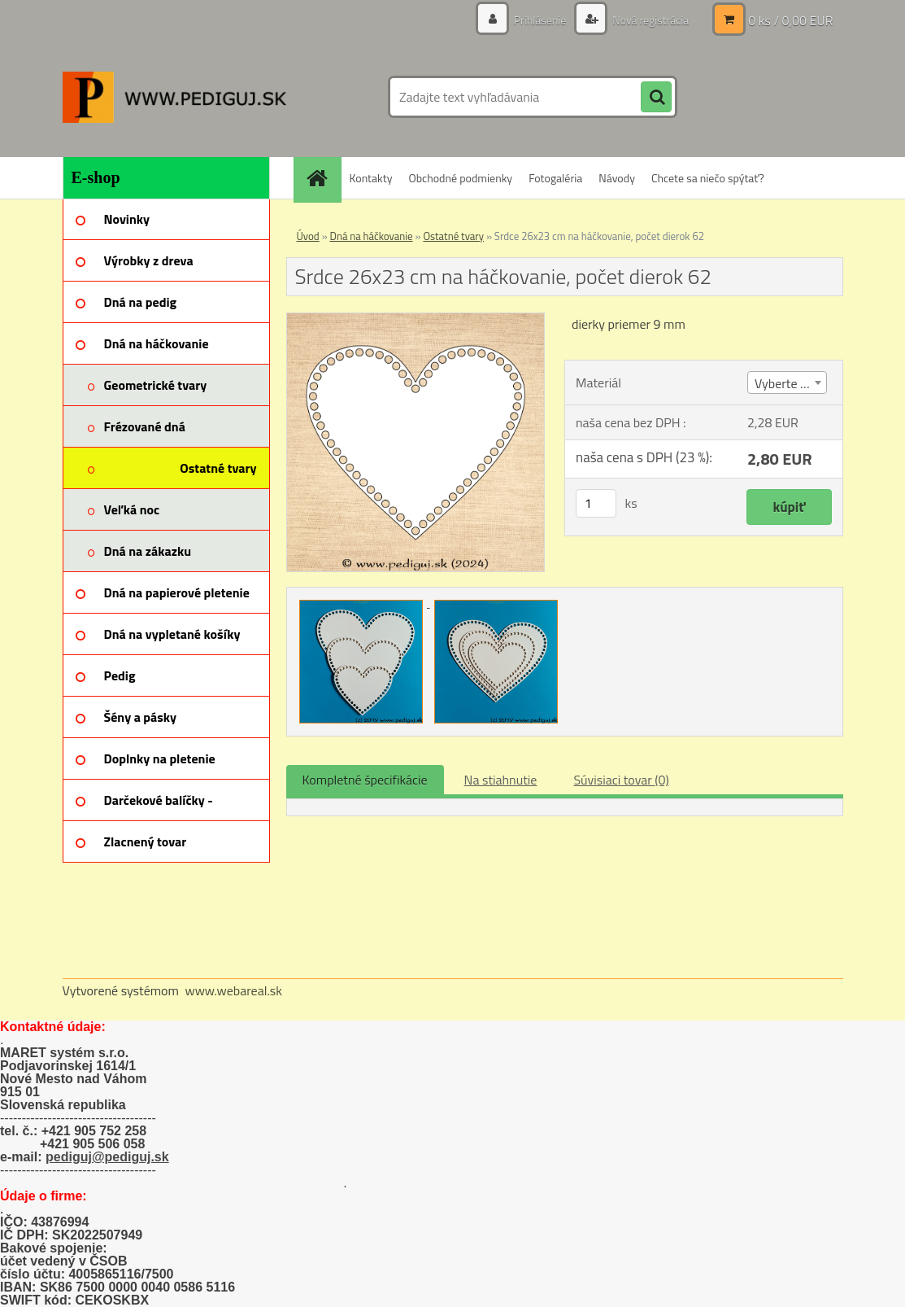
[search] (656, 97)
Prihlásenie (540, 19)
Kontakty (371, 177)
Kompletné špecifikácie (365, 779)
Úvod (308, 236)
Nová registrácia (649, 19)
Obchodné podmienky (460, 177)
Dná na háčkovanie (371, 236)
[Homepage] (323, 178)
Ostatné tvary (453, 236)
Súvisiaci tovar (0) (620, 779)
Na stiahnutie (500, 779)
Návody (616, 177)
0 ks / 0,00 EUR (790, 20)
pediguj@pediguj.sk (107, 1157)
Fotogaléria (555, 177)
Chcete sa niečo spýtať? (707, 177)
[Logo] (174, 97)
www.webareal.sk (233, 990)
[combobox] (787, 382)
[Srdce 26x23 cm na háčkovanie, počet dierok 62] (416, 320)
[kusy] (596, 503)
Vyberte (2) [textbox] (785, 383)
